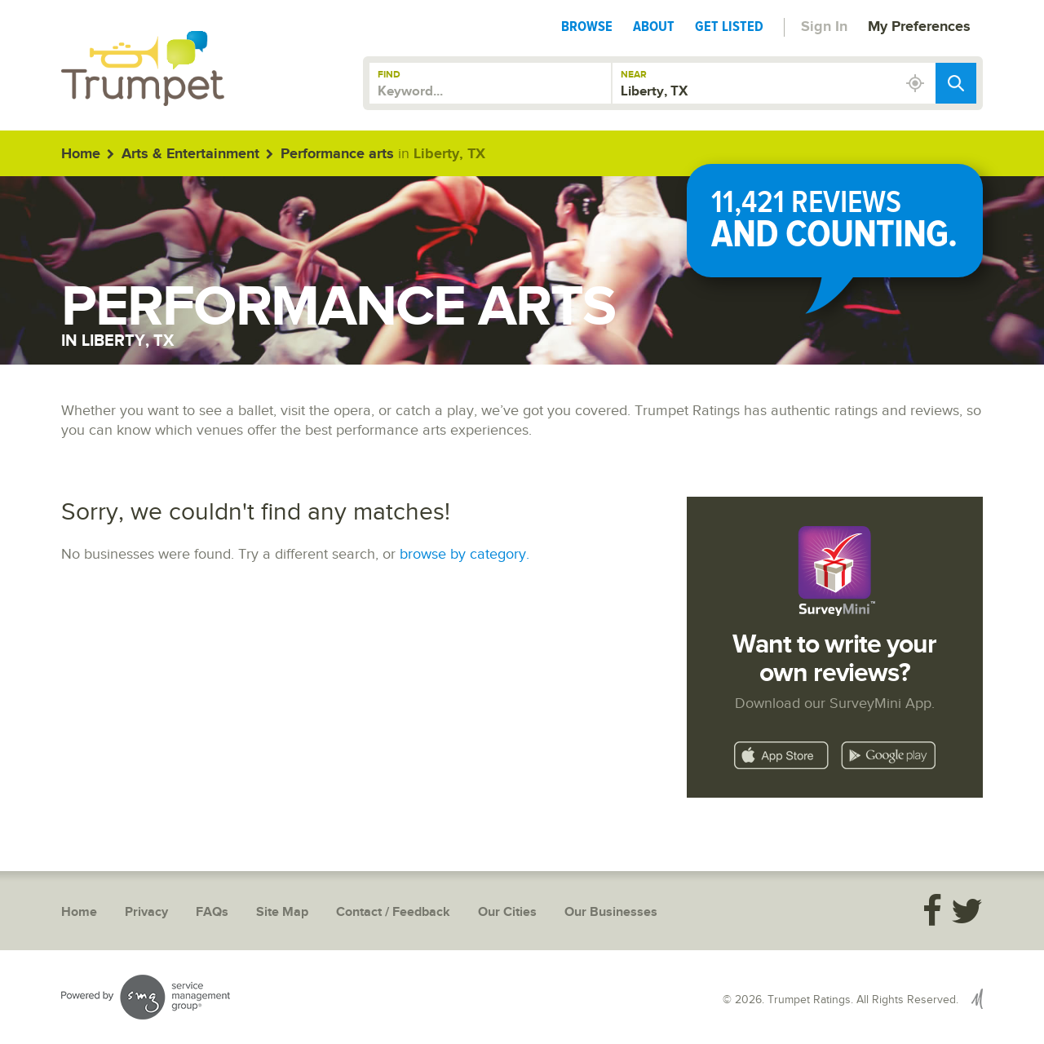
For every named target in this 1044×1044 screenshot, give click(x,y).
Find (389, 75)
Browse (587, 26)
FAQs (212, 912)
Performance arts (337, 154)
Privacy (146, 912)
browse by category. (464, 554)
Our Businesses (610, 912)
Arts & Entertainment (190, 154)
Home (80, 154)
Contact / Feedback (393, 912)
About (654, 26)
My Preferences (919, 27)
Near (634, 75)
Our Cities (507, 912)
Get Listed (729, 26)
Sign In (824, 27)
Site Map (282, 912)
